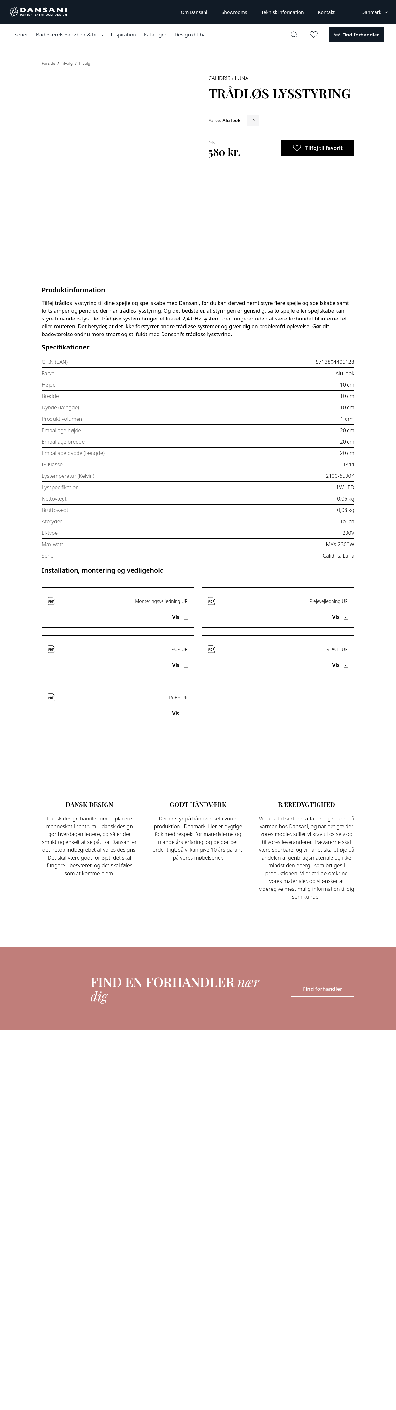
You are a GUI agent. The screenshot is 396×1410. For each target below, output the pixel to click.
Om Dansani (194, 12)
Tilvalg (67, 63)
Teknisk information (282, 12)
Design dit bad (192, 34)
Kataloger (155, 34)
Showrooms (234, 12)
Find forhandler (322, 988)
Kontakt (326, 12)
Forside (49, 63)
